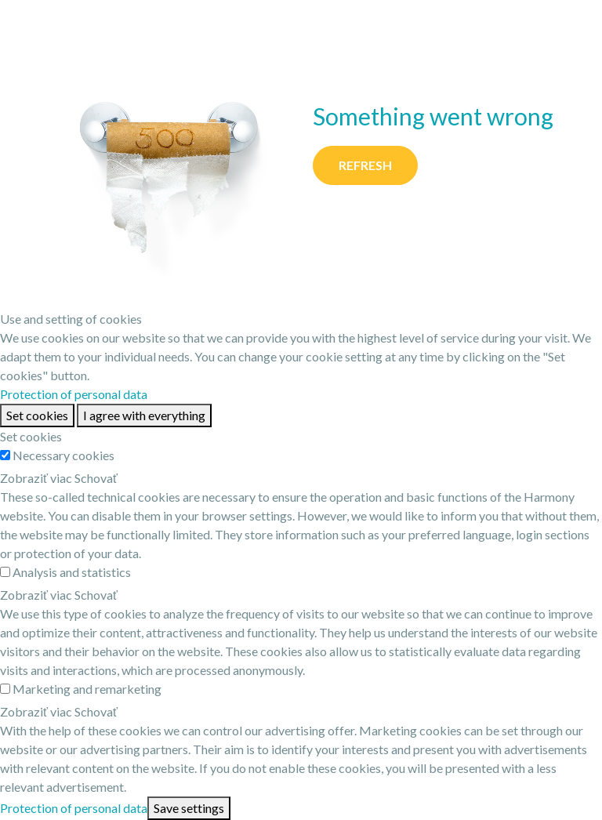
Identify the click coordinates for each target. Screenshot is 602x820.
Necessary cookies (63, 455)
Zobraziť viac (36, 477)
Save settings (189, 807)
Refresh (365, 165)
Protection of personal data (73, 393)
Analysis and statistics (72, 571)
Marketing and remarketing (87, 688)
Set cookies (37, 415)
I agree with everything (144, 415)
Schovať (96, 477)
